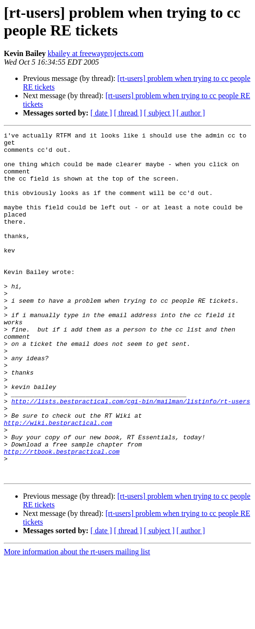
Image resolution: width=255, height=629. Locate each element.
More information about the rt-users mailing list (77, 621)
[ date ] (101, 113)
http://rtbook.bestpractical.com (62, 516)
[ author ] (191, 113)
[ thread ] (128, 113)
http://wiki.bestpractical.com (58, 481)
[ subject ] (159, 113)
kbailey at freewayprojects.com (96, 53)
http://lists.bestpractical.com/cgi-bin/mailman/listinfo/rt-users (130, 455)
